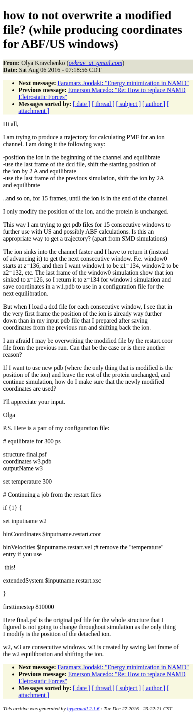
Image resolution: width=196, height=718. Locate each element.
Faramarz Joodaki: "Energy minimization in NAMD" (123, 83)
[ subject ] (128, 104)
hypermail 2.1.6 (83, 708)
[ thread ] (103, 104)
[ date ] (81, 104)
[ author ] (154, 104)
